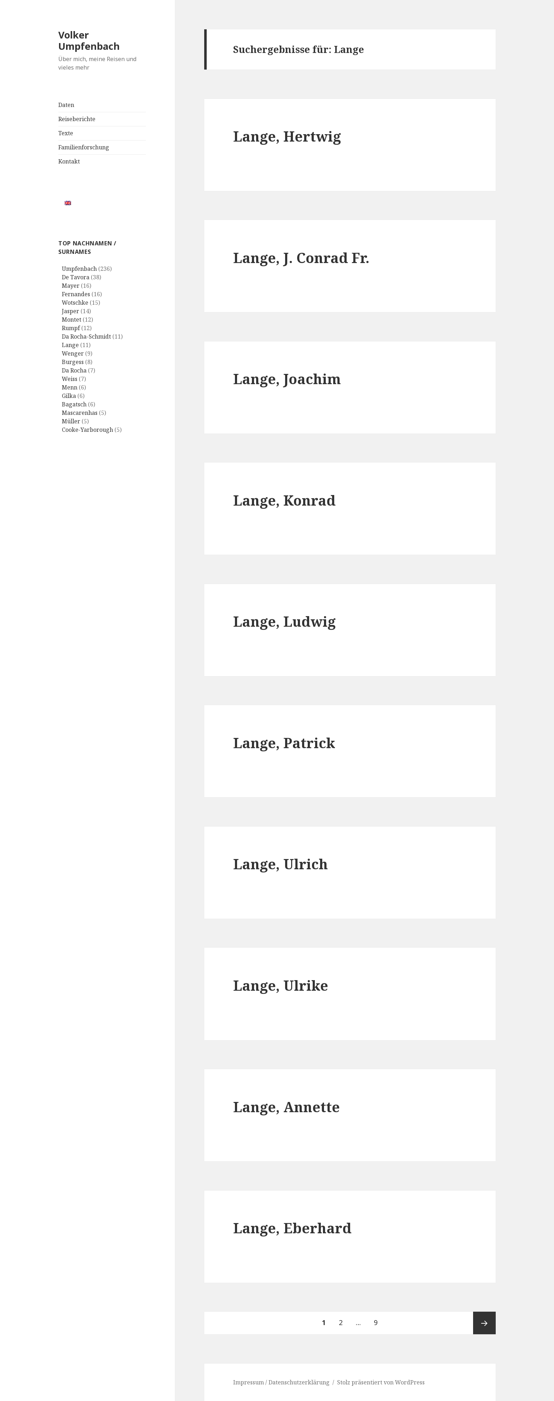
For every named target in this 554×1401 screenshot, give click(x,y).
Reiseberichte (76, 119)
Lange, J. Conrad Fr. (301, 257)
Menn (69, 387)
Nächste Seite (484, 1323)
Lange (70, 345)
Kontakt (69, 161)
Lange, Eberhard (292, 1227)
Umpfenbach (79, 269)
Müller (71, 421)
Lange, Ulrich (280, 863)
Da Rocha (74, 370)
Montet (71, 319)
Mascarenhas (80, 413)
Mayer (70, 286)
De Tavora (75, 277)
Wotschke (75, 302)
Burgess (73, 362)
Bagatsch (74, 404)
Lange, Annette (286, 1106)
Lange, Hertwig (287, 136)
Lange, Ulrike (280, 985)
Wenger (73, 353)
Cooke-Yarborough (87, 430)
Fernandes (76, 294)
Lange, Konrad (284, 500)
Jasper (70, 311)
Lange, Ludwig (284, 621)
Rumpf (71, 328)
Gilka (69, 396)
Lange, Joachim (287, 378)
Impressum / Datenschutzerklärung (281, 1382)
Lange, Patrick (284, 742)
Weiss (69, 379)
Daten (66, 105)
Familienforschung (83, 147)
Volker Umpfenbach (89, 40)
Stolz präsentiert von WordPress (381, 1382)
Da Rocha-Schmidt (86, 336)
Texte (65, 133)
